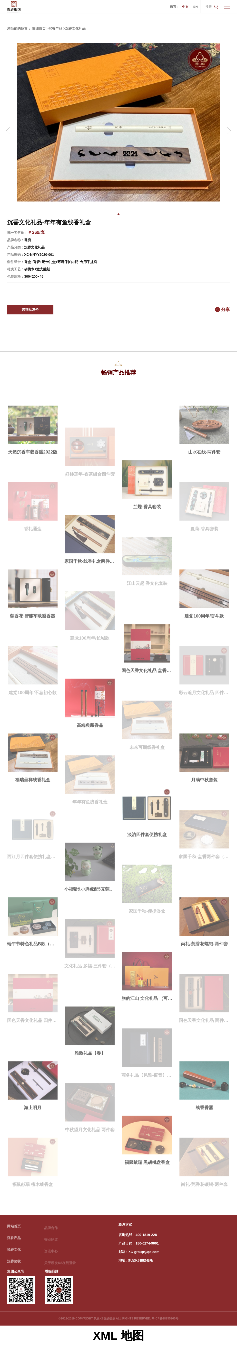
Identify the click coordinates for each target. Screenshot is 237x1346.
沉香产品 (14, 1241)
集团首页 (39, 28)
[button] (118, 214)
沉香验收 (14, 1264)
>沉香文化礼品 (74, 28)
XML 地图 (118, 1335)
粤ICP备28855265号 (165, 1318)
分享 (225, 309)
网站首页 (14, 1229)
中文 (185, 7)
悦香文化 (14, 1252)
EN (195, 7)
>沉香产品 (54, 28)
